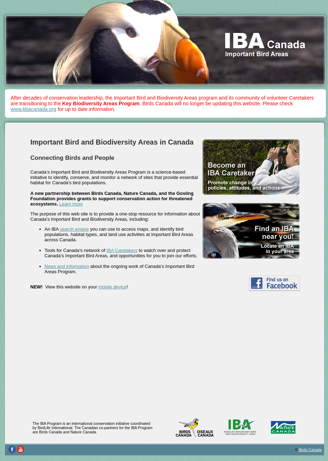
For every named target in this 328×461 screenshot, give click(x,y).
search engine (74, 229)
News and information (67, 266)
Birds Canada (310, 450)
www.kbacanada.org (33, 109)
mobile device (112, 286)
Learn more (71, 204)
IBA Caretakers (121, 250)
